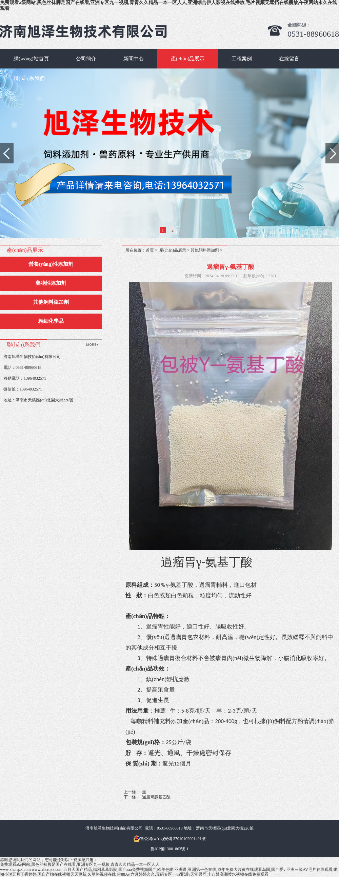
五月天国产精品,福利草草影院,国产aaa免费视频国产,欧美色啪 (118, 869)
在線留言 (289, 58)
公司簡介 (86, 58)
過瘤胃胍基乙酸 (156, 797)
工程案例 (242, 58)
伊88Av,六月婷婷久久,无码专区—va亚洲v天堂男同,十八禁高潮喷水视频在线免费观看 (192, 874)
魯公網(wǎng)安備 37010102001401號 (169, 838)
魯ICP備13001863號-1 (170, 848)
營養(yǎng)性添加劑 (50, 264)
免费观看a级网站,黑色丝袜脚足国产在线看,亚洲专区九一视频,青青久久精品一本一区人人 (79, 864)
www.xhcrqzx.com (15, 869)
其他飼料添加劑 (51, 302)
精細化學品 (51, 321)
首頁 (150, 250)
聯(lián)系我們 (29, 78)
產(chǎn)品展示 (188, 58)
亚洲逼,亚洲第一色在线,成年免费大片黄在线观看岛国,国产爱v (230, 869)
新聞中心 (133, 58)
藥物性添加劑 (51, 283)
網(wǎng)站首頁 (31, 58)
